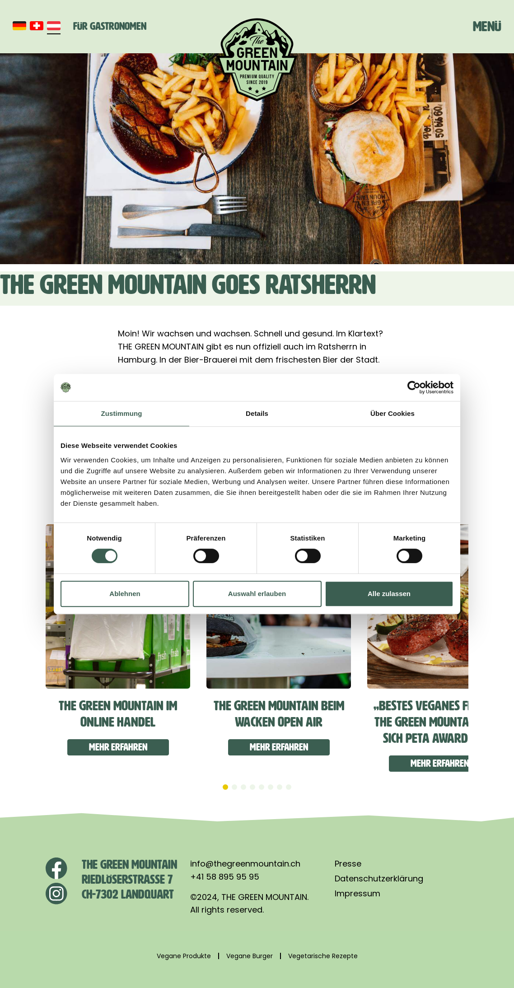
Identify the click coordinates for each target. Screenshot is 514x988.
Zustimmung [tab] (121, 413)
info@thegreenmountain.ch (245, 863)
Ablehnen (124, 593)
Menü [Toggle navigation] (487, 26)
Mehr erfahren (118, 747)
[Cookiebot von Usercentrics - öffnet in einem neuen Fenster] (413, 387)
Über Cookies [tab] (392, 413)
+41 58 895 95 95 (224, 876)
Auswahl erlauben (257, 593)
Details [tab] (257, 413)
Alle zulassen (389, 593)
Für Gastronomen (109, 26)
